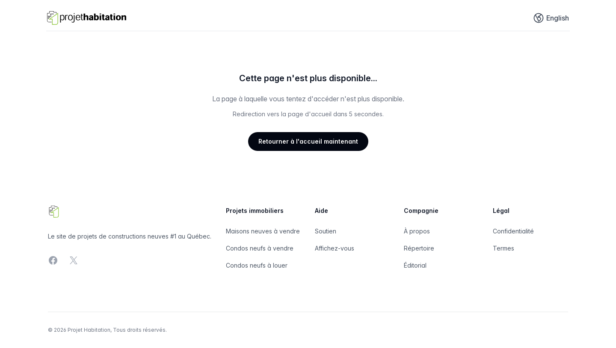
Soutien (325, 231)
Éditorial (415, 265)
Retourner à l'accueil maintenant (308, 141)
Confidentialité (513, 231)
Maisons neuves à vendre (263, 231)
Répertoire (419, 248)
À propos (417, 231)
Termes (503, 248)
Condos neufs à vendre (259, 248)
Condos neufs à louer (256, 265)
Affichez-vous (334, 248)
